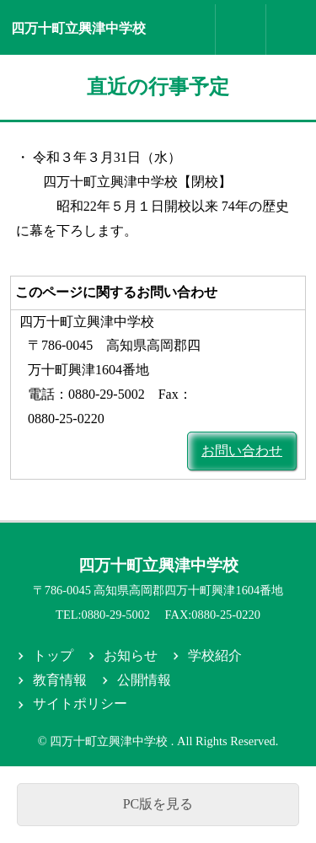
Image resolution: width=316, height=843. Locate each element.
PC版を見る (158, 804)
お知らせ (131, 655)
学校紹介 (215, 655)
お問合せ (241, 29)
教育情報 (60, 680)
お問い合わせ (241, 450)
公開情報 (144, 680)
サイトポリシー (80, 703)
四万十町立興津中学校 (78, 28)
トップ (53, 655)
